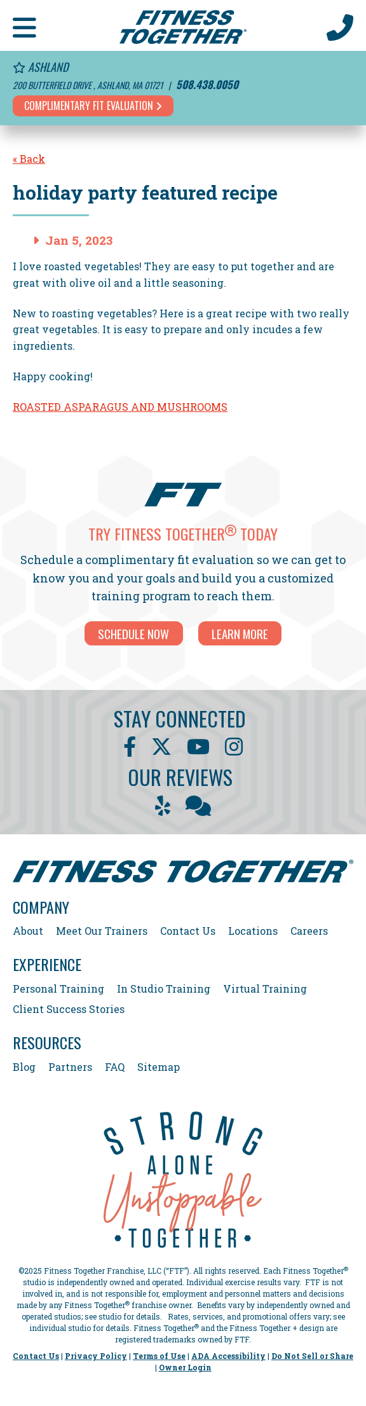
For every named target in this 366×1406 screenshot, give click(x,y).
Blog (24, 1066)
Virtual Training (265, 988)
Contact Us (187, 930)
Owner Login (185, 1367)
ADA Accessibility (228, 1356)
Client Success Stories (69, 1009)
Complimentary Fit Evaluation (93, 105)
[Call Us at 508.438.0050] (340, 25)
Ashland (40, 67)
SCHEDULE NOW (133, 633)
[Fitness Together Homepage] (183, 25)
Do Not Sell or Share (312, 1356)
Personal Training (58, 988)
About (28, 930)
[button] (24, 25)
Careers (309, 930)
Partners (70, 1066)
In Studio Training (163, 988)
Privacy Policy (96, 1356)
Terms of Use (159, 1356)
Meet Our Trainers (101, 930)
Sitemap (158, 1066)
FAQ (115, 1066)
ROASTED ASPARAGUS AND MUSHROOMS (120, 406)
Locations (253, 930)
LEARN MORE (240, 633)
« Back (29, 158)
